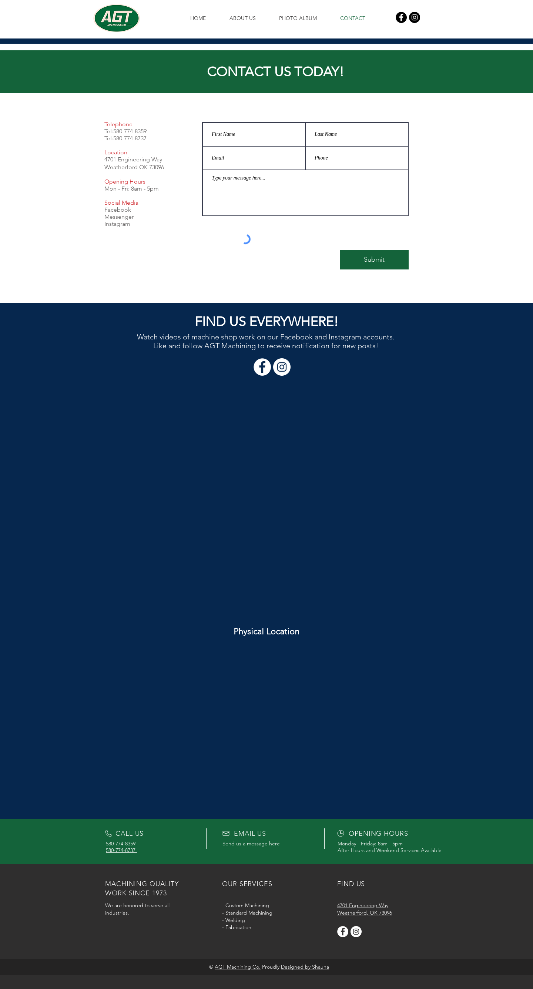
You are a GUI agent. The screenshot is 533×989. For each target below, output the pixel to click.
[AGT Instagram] (356, 931)
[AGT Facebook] (342, 931)
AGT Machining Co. (238, 966)
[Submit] (374, 259)
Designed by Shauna (305, 966)
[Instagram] (414, 17)
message (257, 843)
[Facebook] (401, 17)
